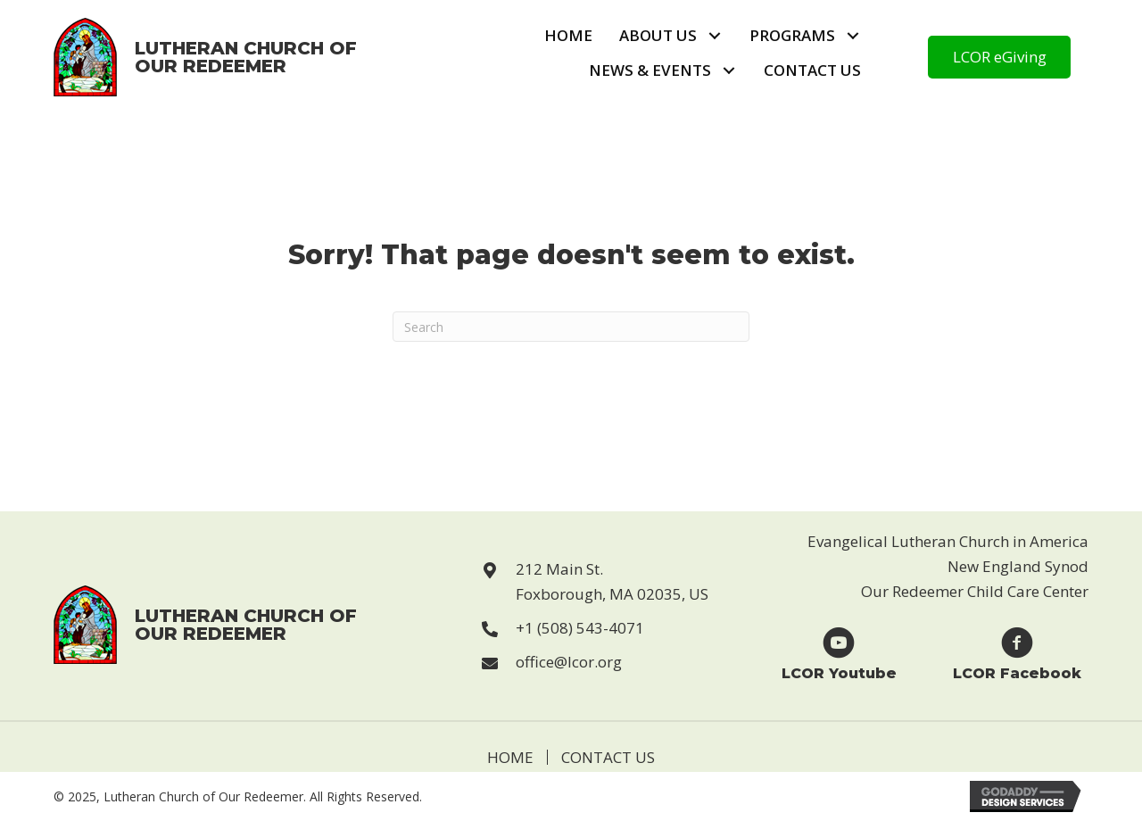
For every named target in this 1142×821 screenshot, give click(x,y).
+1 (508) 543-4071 (580, 628)
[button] (714, 36)
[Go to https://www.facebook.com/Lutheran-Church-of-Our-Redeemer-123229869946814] (1017, 653)
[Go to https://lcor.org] (206, 57)
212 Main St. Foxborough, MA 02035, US (612, 581)
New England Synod (1018, 566)
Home (510, 757)
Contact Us (608, 757)
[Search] (571, 326)
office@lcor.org (569, 661)
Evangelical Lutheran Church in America (947, 541)
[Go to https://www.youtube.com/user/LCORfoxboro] (838, 653)
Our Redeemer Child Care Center (974, 591)
